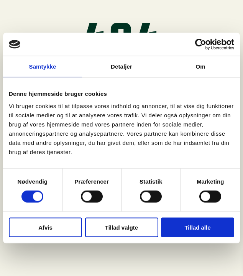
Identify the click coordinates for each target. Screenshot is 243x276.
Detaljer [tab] (121, 66)
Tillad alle (197, 227)
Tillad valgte (121, 227)
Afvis (45, 227)
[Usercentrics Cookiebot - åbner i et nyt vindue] (200, 44)
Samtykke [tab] (42, 66)
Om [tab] (200, 66)
